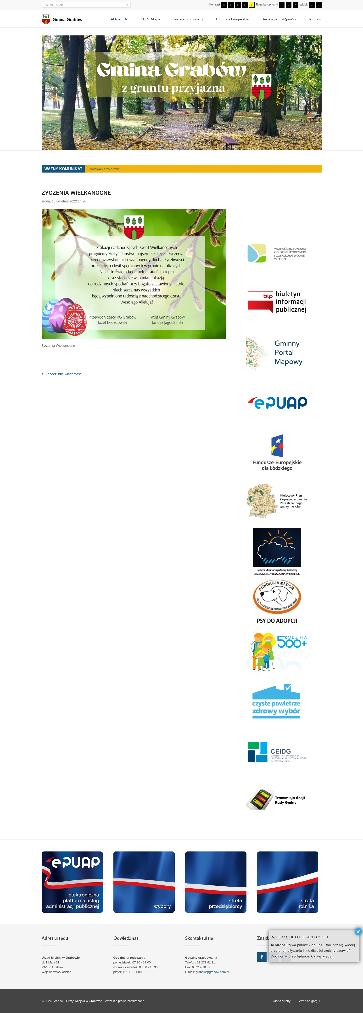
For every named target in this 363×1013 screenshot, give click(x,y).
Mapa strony (281, 1001)
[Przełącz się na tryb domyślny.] (224, 5)
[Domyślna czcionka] (288, 5)
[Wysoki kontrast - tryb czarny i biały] (238, 5)
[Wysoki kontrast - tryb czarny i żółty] (245, 5)
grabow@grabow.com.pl (212, 972)
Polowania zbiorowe (105, 169)
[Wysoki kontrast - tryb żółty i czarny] (252, 5)
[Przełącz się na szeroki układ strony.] (319, 5)
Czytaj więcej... (323, 955)
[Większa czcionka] (295, 5)
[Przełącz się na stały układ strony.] (312, 5)
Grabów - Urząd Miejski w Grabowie (77, 1001)
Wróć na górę (309, 1001)
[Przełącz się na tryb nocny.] (231, 5)
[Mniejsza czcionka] (282, 5)
